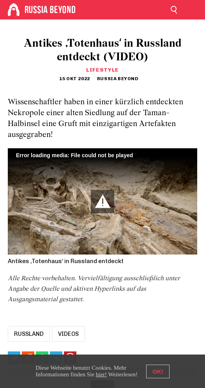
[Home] (13, 9)
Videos (68, 333)
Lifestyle (102, 70)
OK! (157, 371)
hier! (101, 374)
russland (29, 333)
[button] (102, 201)
